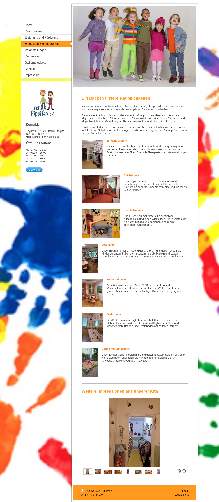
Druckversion (91, 490)
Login (185, 490)
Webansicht (182, 494)
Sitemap (107, 490)
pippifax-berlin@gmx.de (45, 136)
